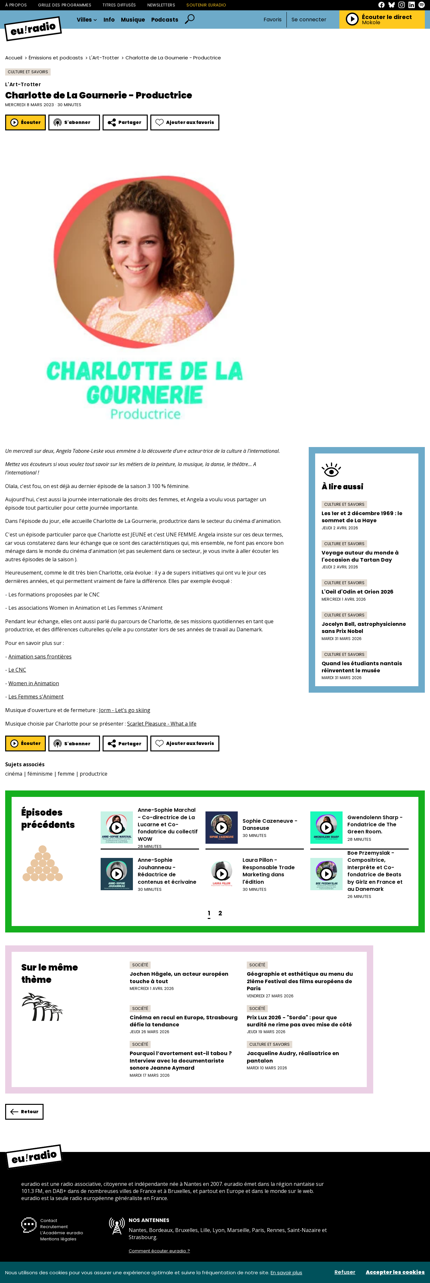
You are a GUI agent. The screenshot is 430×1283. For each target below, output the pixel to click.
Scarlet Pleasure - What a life (161, 723)
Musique (133, 20)
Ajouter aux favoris (184, 122)
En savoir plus (286, 1272)
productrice (93, 773)
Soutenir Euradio (206, 5)
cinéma (13, 773)
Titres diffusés (119, 5)
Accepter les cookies (395, 1272)
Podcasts (164, 20)
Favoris (273, 19)
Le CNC (17, 669)
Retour (24, 1112)
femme (66, 773)
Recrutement (54, 1227)
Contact (48, 1220)
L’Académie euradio (61, 1233)
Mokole (371, 22)
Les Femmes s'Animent (36, 696)
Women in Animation (33, 683)
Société (140, 965)
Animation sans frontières (40, 656)
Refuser (345, 1272)
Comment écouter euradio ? (159, 1251)
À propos (16, 5)
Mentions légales (58, 1239)
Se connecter (309, 19)
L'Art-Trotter (104, 57)
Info (109, 20)
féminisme (40, 773)
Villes (87, 20)
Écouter (25, 122)
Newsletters (161, 5)
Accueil (13, 57)
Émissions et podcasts (56, 57)
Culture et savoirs (28, 72)
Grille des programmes (64, 5)
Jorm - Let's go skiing (124, 710)
